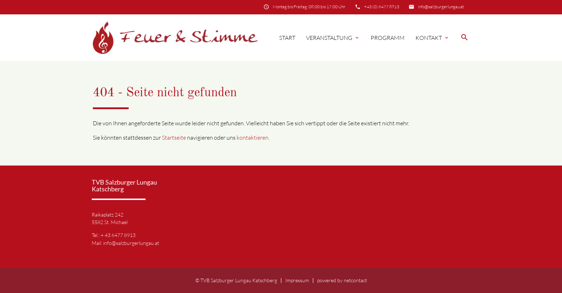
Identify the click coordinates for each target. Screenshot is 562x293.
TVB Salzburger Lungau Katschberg (238, 280)
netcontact (355, 280)
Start (287, 37)
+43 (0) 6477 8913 (381, 6)
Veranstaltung (333, 38)
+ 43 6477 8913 (118, 235)
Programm (388, 37)
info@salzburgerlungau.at (441, 6)
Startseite (174, 137)
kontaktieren (252, 137)
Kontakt (432, 38)
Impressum (297, 280)
